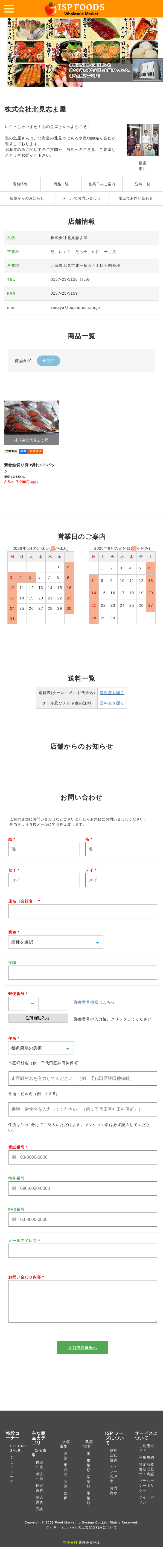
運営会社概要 (113, 1464)
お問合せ (113, 1499)
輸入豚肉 (40, 1508)
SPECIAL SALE (18, 1457)
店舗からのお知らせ (27, 198)
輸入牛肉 (40, 1485)
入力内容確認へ (82, 1356)
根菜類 (89, 1474)
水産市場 (65, 1452)
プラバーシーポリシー (146, 1494)
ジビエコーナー (12, 1480)
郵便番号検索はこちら (94, 1002)
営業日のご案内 (102, 184)
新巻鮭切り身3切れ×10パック (29, 468)
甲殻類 (66, 1478)
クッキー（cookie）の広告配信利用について (81, 1536)
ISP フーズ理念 (113, 1483)
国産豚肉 (40, 1496)
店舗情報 (20, 184)
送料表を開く (112, 693)
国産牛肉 (40, 1473)
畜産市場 (39, 1461)
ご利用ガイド (146, 1457)
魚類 (66, 1464)
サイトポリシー (146, 1508)
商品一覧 (61, 184)
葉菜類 (89, 1490)
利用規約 (146, 1466)
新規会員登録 (81, 1542)
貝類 (66, 1492)
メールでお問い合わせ (81, 198)
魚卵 (66, 1504)
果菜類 (89, 1506)
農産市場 (87, 1452)
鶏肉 (40, 1518)
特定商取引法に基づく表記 (146, 1478)
